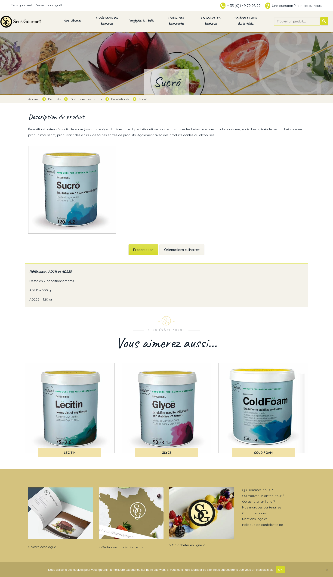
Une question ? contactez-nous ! (297, 5)
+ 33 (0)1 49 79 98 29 (244, 5)
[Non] (327, 570)
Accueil (33, 99)
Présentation (143, 250)
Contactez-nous (254, 513)
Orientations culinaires (182, 250)
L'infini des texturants (86, 99)
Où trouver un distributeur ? (122, 547)
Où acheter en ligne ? (188, 545)
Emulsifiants (120, 99)
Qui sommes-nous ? (257, 490)
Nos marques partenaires (261, 507)
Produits (54, 99)
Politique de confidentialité (262, 525)
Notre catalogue (43, 547)
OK (280, 569)
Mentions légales (255, 519)
